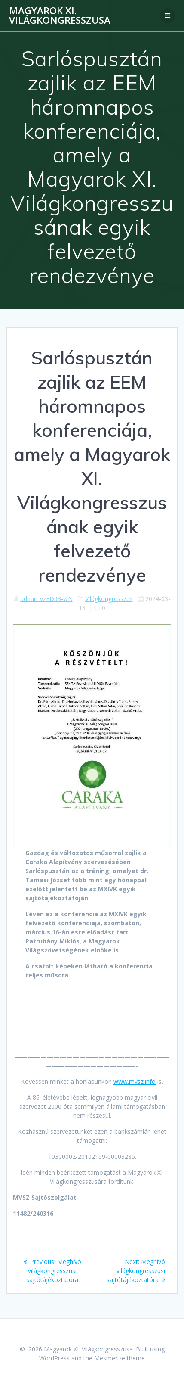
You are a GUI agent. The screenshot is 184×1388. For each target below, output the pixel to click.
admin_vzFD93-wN (46, 598)
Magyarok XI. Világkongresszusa (59, 15)
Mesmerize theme (119, 1358)
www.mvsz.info (134, 1081)
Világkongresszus (109, 598)
